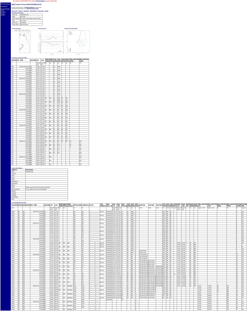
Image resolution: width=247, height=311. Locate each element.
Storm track (14, 11)
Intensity (20, 11)
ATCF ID (2, 15)
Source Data (41, 11)
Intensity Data (33, 11)
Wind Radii (26, 11)
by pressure (3, 12)
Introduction (4, 6)
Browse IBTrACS (5, 9)
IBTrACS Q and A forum (32, 8)
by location (3, 14)
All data (46, 11)
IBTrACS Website (40, 1)
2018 (13, 4)
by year (2, 10)
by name (2, 11)
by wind (2, 13)
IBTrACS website (30, 7)
